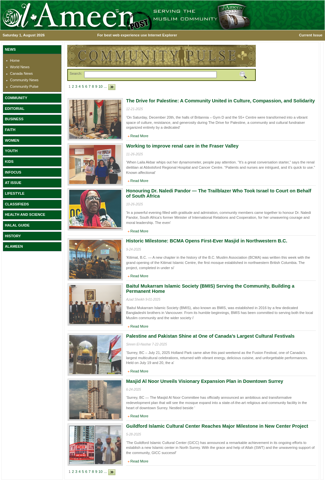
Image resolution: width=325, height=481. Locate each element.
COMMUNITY (16, 98)
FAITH (10, 130)
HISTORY (13, 236)
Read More (139, 136)
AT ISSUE (13, 183)
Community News (24, 80)
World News (20, 67)
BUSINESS (14, 119)
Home (15, 60)
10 (100, 86)
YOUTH (11, 151)
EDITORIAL (14, 108)
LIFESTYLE (14, 193)
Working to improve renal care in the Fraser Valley (182, 146)
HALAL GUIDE (17, 225)
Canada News (21, 73)
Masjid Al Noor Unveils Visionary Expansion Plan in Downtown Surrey (204, 381)
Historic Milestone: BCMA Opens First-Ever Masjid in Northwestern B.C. (206, 240)
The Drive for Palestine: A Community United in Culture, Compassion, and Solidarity (220, 100)
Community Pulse (24, 86)
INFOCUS (13, 172)
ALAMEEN (14, 246)
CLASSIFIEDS (17, 204)
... (105, 86)
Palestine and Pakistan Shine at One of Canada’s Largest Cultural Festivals (210, 336)
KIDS (9, 161)
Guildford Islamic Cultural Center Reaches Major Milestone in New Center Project (217, 426)
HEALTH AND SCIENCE (25, 214)
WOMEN (12, 140)
